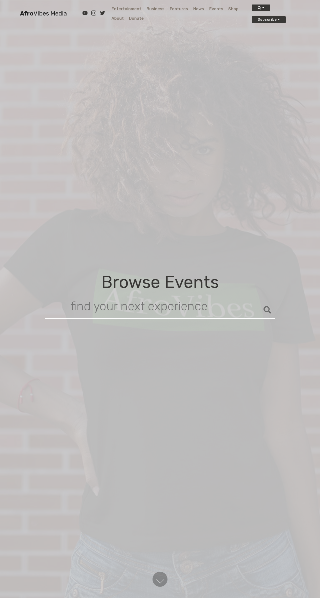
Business (155, 9)
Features (179, 9)
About (118, 18)
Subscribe (267, 20)
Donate (136, 18)
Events (216, 9)
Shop (233, 9)
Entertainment (126, 9)
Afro (43, 13)
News (198, 9)
